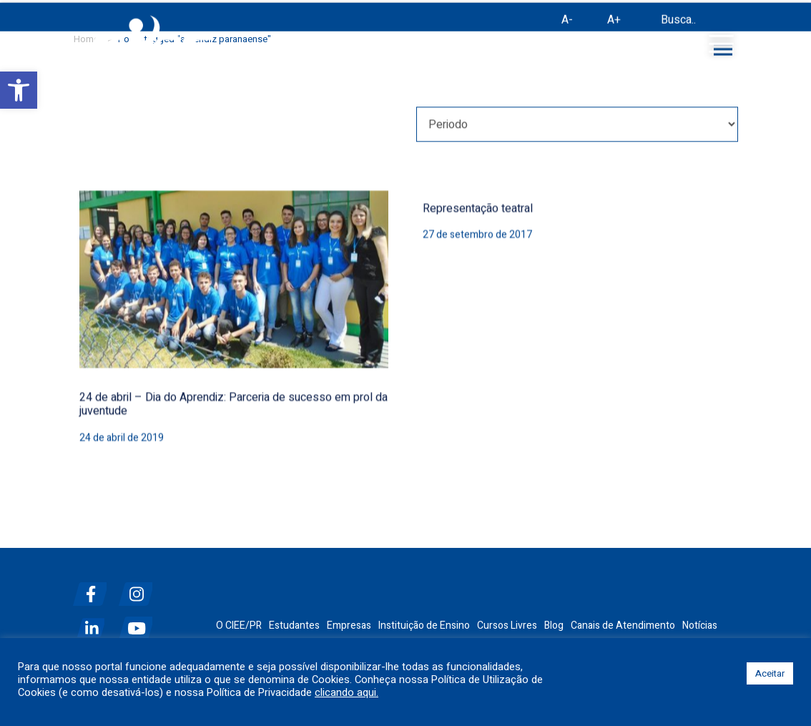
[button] (18, 90)
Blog (554, 625)
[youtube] (140, 623)
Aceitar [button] (770, 673)
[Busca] (645, 23)
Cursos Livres (507, 625)
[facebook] (94, 588)
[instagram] (140, 588)
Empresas (349, 625)
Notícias (699, 625)
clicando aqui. (346, 693)
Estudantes (294, 625)
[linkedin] (94, 623)
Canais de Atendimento (623, 625)
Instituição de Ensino (424, 625)
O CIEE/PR (239, 625)
